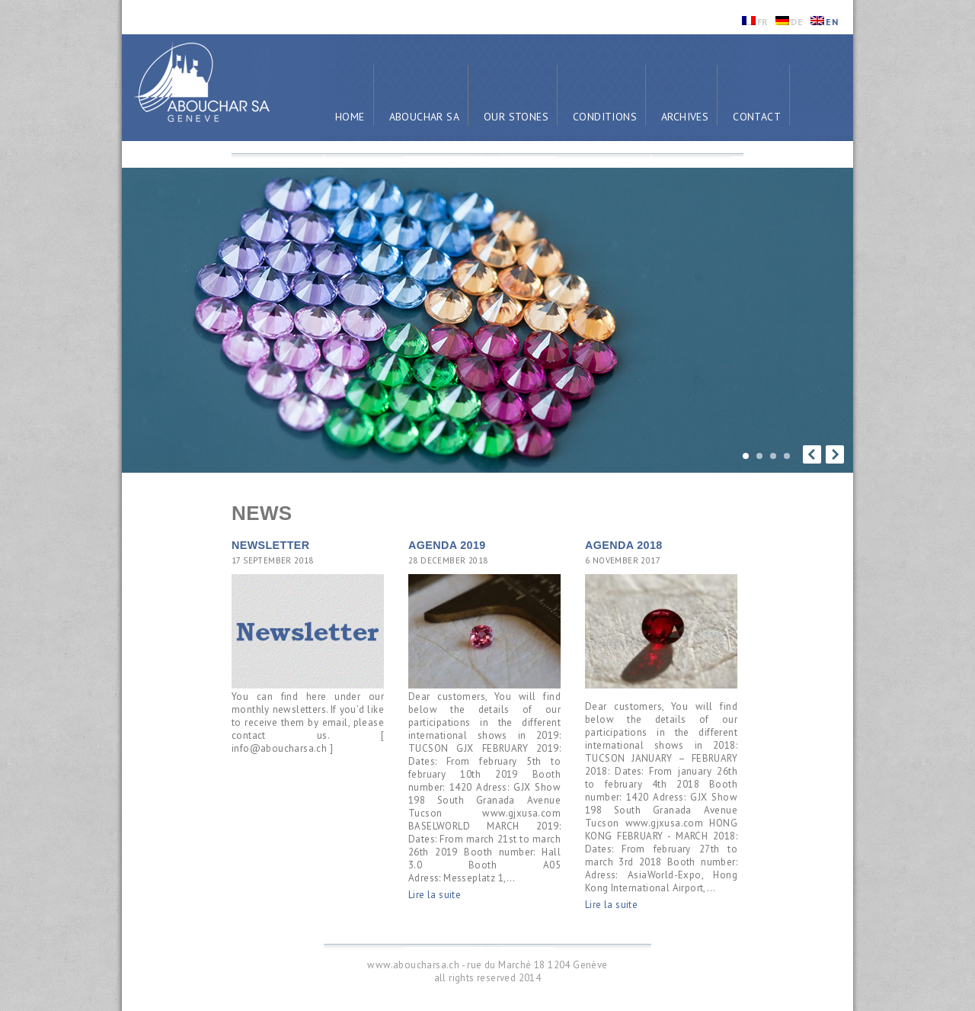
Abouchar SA (424, 117)
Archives (684, 117)
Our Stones (516, 117)
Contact (757, 117)
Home (350, 117)
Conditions (605, 117)
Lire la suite (434, 894)
